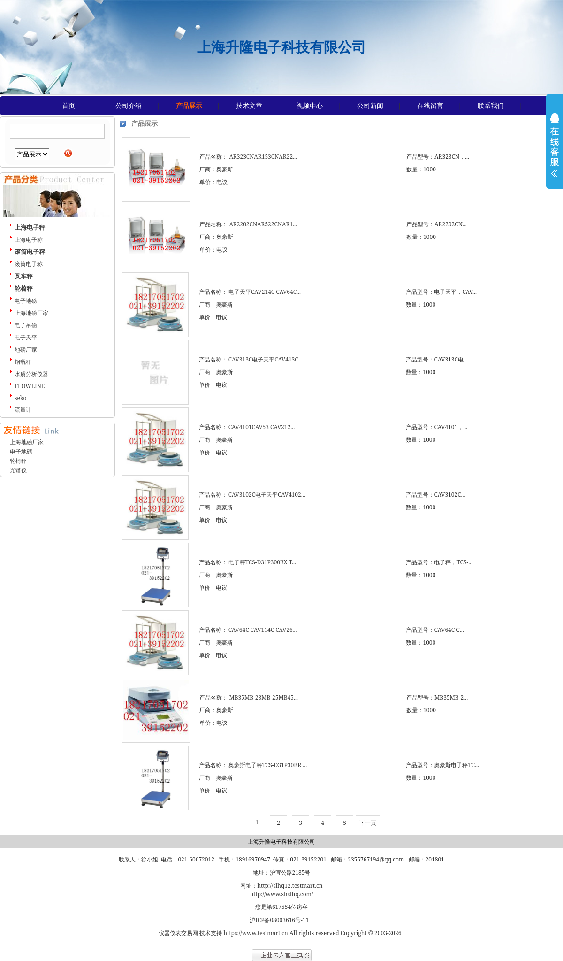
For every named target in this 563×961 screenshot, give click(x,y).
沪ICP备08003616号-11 (279, 920)
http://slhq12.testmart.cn (289, 886)
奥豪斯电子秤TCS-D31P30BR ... (267, 765)
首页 (68, 105)
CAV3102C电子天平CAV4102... (266, 495)
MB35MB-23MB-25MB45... (263, 697)
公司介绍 (128, 105)
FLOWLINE (30, 386)
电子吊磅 (26, 325)
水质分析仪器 (31, 374)
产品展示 (189, 105)
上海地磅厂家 (31, 313)
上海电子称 (29, 240)
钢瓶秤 (23, 362)
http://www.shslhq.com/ (281, 894)
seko (21, 398)
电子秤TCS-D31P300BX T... (262, 562)
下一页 (367, 823)
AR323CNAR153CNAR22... (263, 157)
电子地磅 (26, 301)
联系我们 (491, 105)
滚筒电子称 (29, 264)
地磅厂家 (26, 350)
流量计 (23, 410)
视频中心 (310, 105)
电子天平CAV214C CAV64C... (264, 292)
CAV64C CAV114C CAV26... (262, 630)
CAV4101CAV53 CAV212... (261, 427)
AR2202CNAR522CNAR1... (263, 224)
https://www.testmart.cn (256, 933)
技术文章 (249, 105)
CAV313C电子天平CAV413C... (265, 359)
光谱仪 (18, 470)
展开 (554, 151)
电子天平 (26, 337)
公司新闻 (370, 105)
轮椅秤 (18, 461)
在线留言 (430, 105)
